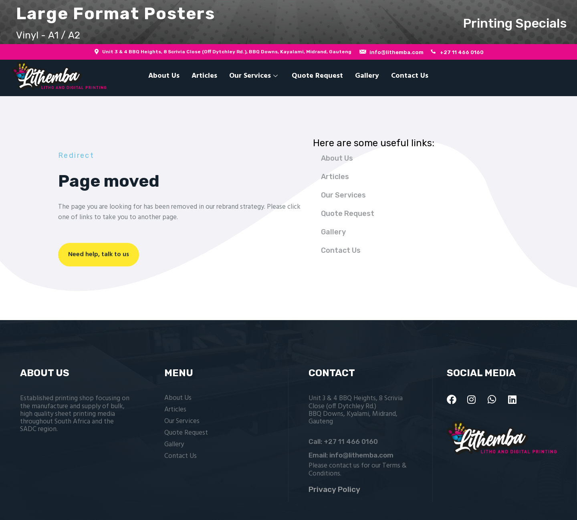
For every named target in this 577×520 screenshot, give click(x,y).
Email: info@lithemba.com (351, 455)
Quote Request (317, 76)
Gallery (367, 76)
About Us (164, 76)
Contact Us (409, 76)
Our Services (254, 76)
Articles (204, 76)
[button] (288, 22)
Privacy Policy (334, 489)
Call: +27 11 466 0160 (343, 441)
